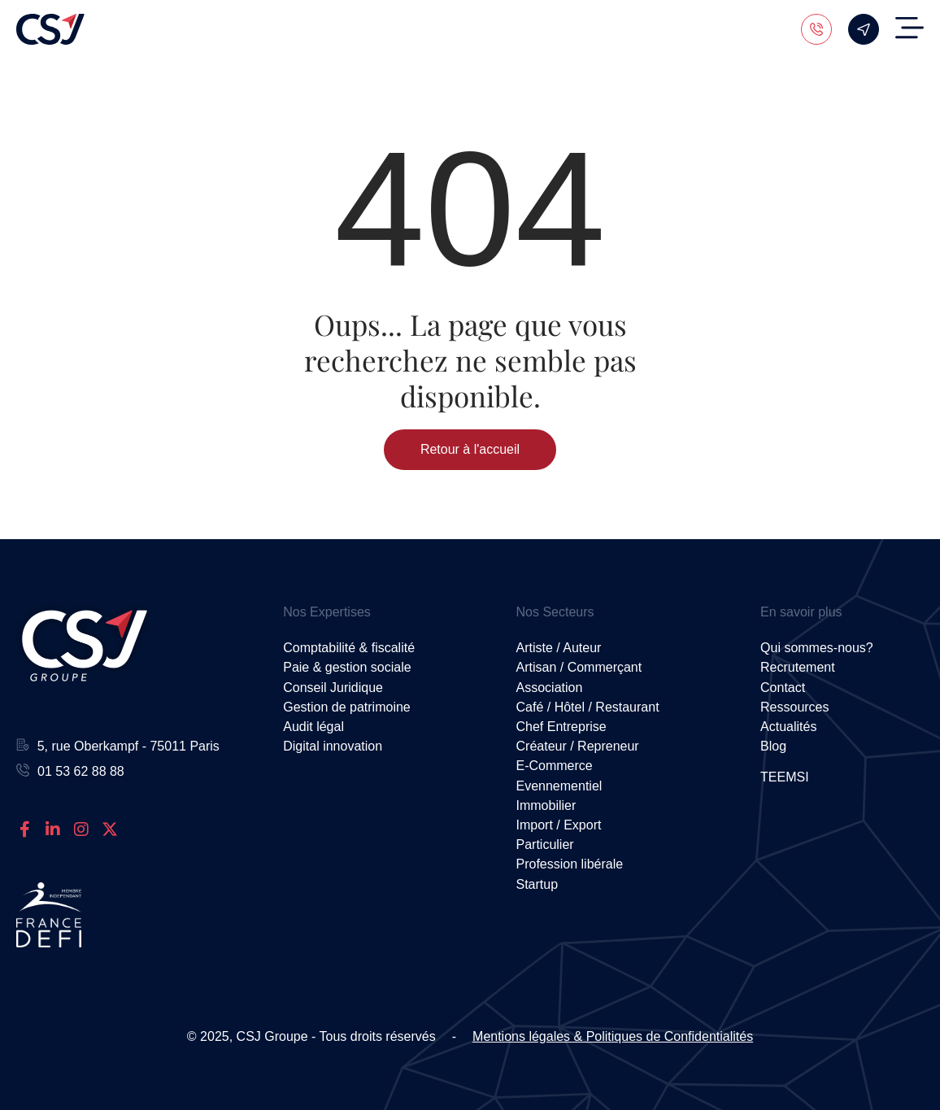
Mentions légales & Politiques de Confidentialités (612, 1036)
